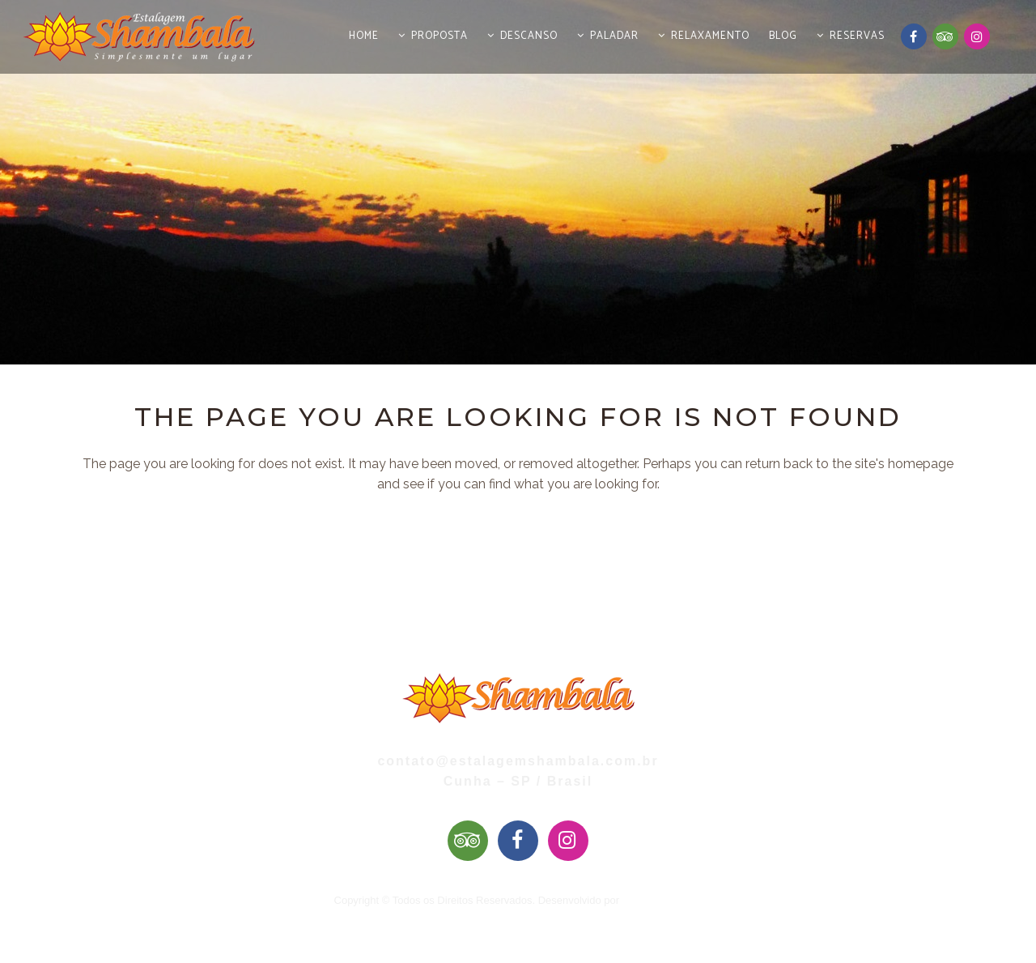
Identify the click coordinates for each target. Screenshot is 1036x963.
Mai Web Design (660, 900)
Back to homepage (518, 569)
